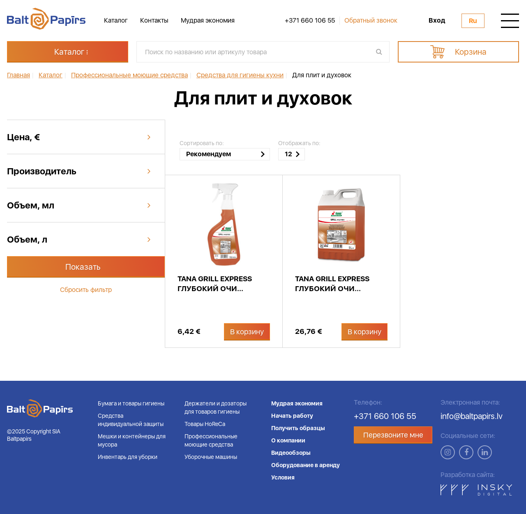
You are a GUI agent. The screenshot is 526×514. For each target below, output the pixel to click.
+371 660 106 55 (310, 20)
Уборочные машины (211, 457)
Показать (83, 267)
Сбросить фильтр (86, 290)
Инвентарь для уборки (127, 457)
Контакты (154, 20)
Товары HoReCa (205, 424)
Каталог (116, 20)
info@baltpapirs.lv (472, 416)
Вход (437, 20)
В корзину (247, 331)
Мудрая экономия (208, 20)
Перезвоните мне (393, 435)
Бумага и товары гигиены (131, 403)
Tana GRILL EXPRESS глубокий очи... (215, 283)
